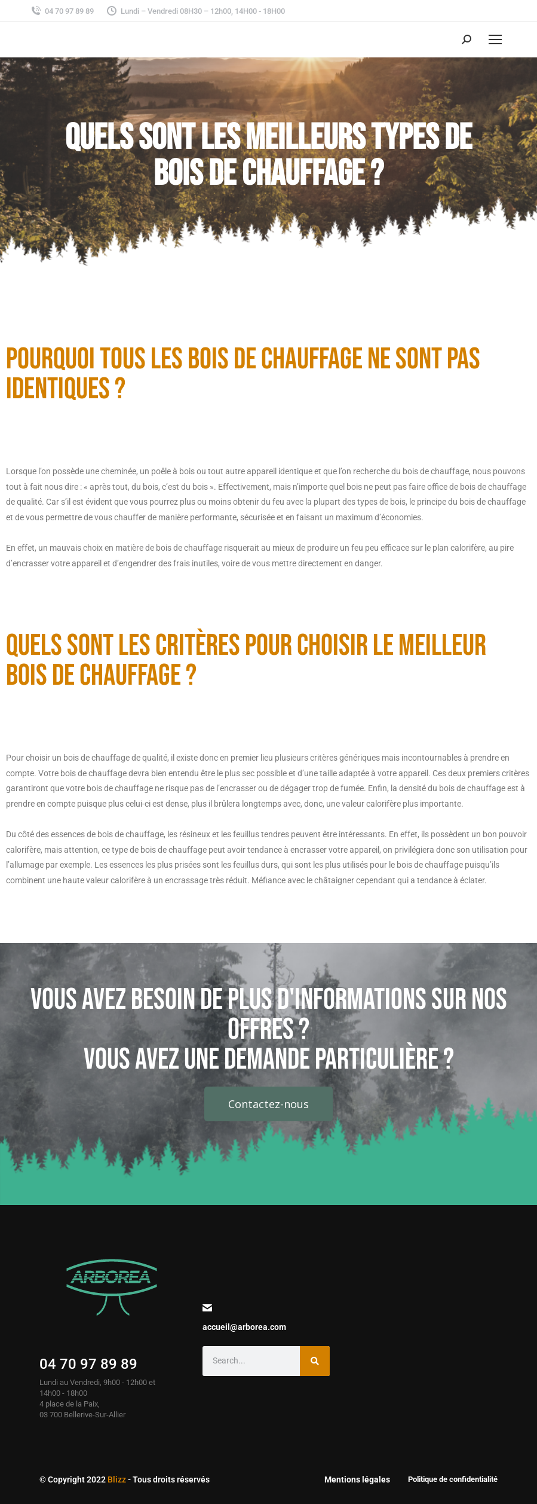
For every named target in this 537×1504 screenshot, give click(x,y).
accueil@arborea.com (244, 1327)
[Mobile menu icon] (495, 39)
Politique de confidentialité (453, 1479)
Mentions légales (357, 1479)
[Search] (315, 1361)
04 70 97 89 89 (88, 1364)
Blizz (117, 1479)
